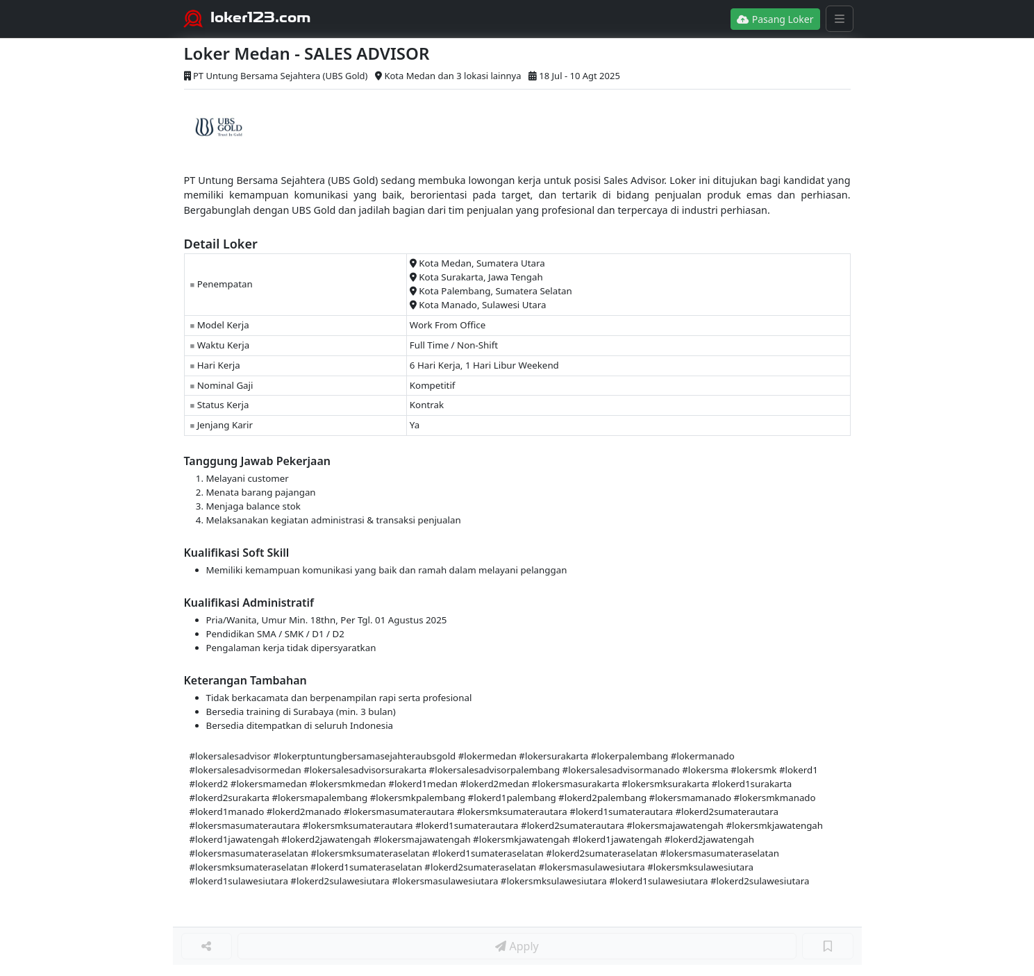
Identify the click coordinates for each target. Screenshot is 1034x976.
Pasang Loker (775, 19)
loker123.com (260, 17)
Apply (516, 946)
